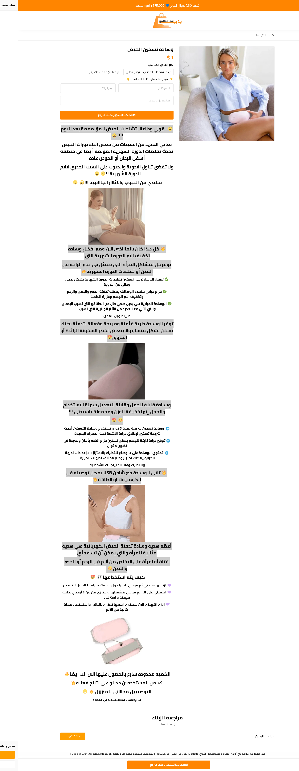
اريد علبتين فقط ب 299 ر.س (86, 71)
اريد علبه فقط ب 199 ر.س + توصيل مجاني (130, 71)
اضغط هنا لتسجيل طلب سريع (99, 115)
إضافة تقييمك (54, 736)
